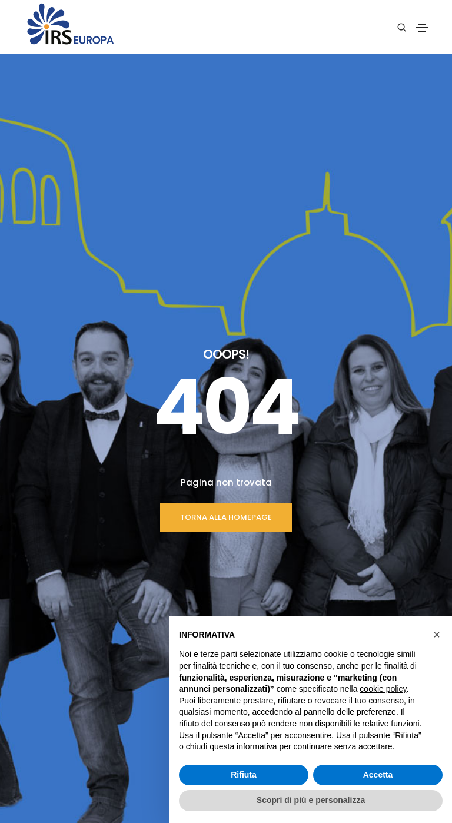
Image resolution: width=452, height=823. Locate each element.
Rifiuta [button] (244, 774)
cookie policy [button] (383, 688)
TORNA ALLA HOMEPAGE (226, 317)
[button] (436, 634)
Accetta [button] (378, 774)
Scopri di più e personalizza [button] (311, 800)
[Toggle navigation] (422, 28)
